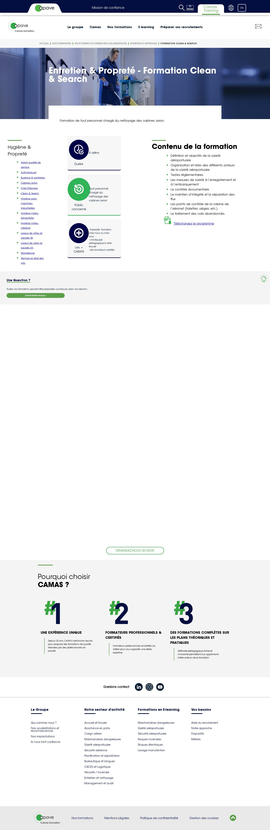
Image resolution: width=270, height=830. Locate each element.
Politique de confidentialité (159, 818)
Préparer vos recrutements (181, 27)
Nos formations (119, 27)
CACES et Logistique (97, 767)
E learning (146, 27)
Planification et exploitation (102, 755)
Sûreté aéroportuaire (97, 744)
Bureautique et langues (99, 761)
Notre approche (201, 728)
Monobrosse (28, 253)
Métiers (196, 739)
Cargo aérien (93, 733)
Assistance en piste (97, 728)
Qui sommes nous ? (44, 722)
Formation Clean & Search (178, 43)
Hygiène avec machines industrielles (29, 203)
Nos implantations (43, 736)
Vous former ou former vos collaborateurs (101, 43)
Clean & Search (30, 193)
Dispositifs (197, 733)
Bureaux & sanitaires (33, 177)
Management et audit (99, 783)
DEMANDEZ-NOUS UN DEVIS (135, 550)
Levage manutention (151, 750)
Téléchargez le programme (188, 223)
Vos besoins (201, 710)
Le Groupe (39, 710)
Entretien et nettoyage (143, 43)
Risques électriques (150, 744)
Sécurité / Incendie (96, 772)
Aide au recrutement (204, 722)
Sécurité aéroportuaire (152, 733)
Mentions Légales (116, 818)
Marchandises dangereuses (102, 739)
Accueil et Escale (95, 722)
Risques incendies (149, 739)
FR (241, 8)
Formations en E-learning (158, 710)
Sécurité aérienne (95, 750)
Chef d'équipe (29, 188)
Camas (95, 27)
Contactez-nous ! (35, 295)
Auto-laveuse (28, 172)
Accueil (44, 43)
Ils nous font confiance (45, 742)
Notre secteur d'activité (104, 710)
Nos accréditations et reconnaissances (45, 730)
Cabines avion (29, 182)
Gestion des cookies (204, 818)
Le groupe (75, 27)
